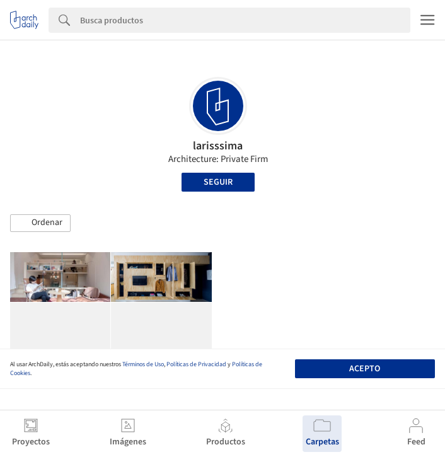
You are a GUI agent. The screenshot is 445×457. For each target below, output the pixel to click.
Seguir (218, 182)
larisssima (218, 146)
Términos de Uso (143, 364)
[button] (40, 223)
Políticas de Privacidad (196, 364)
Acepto (364, 368)
